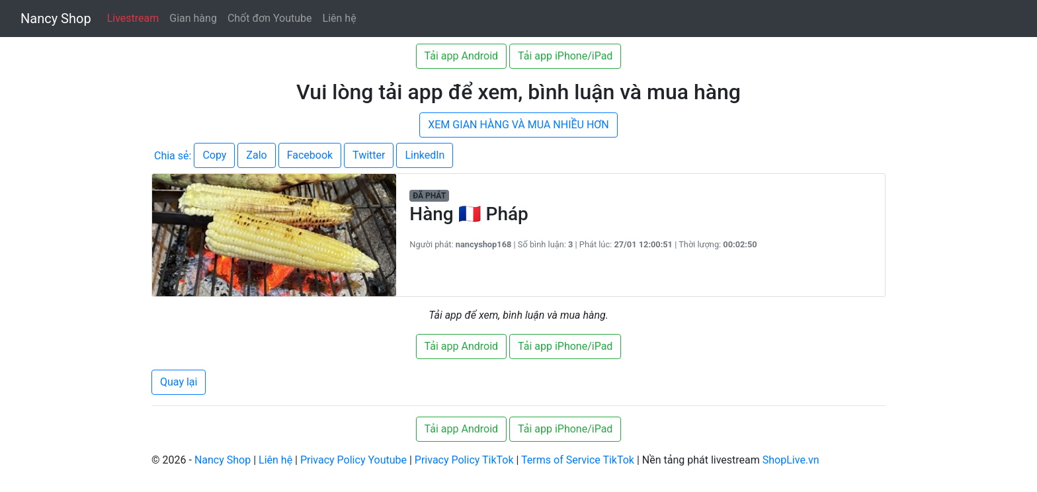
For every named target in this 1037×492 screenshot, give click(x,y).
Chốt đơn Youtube (270, 18)
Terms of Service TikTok (577, 460)
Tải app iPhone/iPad (565, 56)
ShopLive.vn (791, 460)
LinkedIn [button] (424, 155)
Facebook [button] (310, 155)
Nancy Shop (56, 18)
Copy (214, 155)
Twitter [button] (369, 155)
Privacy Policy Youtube (353, 460)
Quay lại (178, 382)
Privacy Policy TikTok (464, 460)
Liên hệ (339, 18)
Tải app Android (461, 56)
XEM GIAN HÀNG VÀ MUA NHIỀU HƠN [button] (518, 124)
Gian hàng (193, 18)
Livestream (133, 18)
